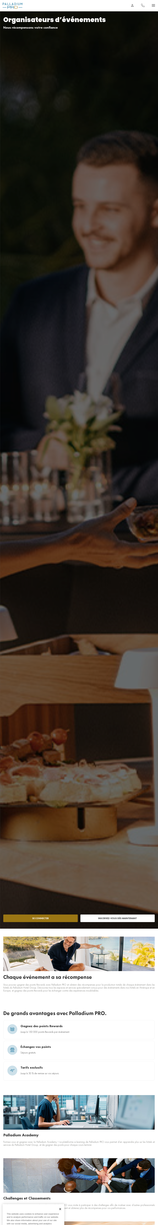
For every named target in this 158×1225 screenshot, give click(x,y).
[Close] (60, 1211)
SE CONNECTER (40, 918)
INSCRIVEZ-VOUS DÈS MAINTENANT (117, 918)
